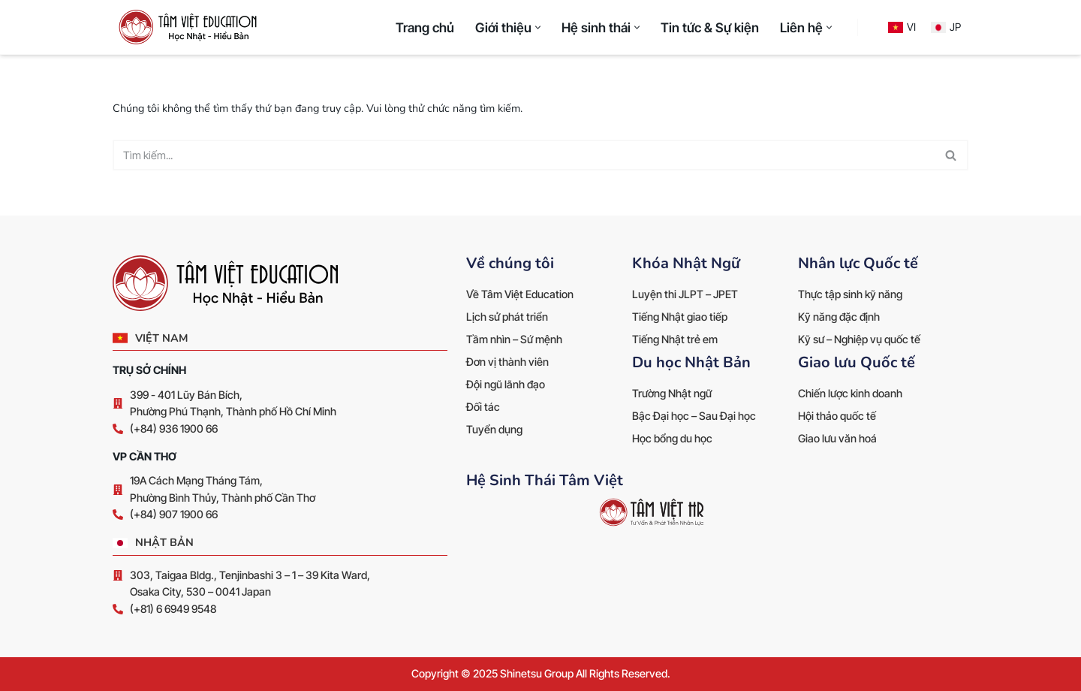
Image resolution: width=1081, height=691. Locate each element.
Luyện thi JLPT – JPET (685, 294)
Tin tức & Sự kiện (710, 27)
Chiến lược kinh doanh (850, 393)
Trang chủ (425, 27)
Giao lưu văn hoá (837, 438)
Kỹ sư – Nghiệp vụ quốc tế (859, 339)
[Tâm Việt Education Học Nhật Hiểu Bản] (191, 27)
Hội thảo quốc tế (837, 415)
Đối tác (483, 406)
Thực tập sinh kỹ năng (850, 294)
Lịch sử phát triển (507, 316)
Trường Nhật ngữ (672, 393)
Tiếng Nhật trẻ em (675, 339)
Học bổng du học (672, 438)
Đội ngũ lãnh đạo (505, 384)
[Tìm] (524, 155)
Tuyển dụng (494, 429)
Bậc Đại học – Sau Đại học (694, 415)
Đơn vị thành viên (507, 361)
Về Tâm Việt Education (520, 294)
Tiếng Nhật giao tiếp (679, 316)
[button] (537, 27)
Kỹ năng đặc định (839, 316)
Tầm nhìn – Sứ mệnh (514, 339)
